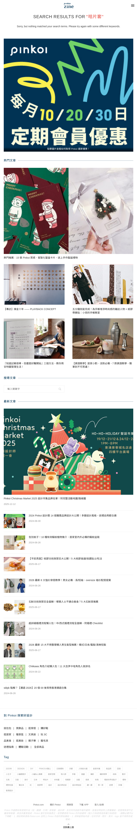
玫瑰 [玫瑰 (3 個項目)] (127, 781)
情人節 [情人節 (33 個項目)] (80, 775)
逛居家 (7, 734)
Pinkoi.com (38, 808)
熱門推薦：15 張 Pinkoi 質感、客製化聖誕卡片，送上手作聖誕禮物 (41, 257)
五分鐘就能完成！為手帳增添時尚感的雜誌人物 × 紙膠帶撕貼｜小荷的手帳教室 (102, 311)
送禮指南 (9, 746)
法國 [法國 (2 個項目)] (106, 781)
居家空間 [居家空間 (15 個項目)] (67, 775)
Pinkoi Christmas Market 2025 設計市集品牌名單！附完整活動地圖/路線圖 (45, 498)
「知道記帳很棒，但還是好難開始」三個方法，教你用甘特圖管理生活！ (34, 365)
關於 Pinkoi (55, 808)
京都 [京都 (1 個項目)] (77, 769)
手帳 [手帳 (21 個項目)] (91, 775)
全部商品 (39, 746)
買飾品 (20, 728)
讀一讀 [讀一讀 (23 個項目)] (9, 793)
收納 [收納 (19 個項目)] (8, 781)
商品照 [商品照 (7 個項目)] (119, 769)
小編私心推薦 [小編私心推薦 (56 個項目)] (50, 775)
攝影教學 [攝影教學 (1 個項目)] (124, 775)
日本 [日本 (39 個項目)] (59, 781)
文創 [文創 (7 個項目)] (39, 781)
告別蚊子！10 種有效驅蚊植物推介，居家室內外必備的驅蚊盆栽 (64, 537)
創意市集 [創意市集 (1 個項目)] (105, 769)
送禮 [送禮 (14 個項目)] (32, 793)
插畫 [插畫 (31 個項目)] (101, 775)
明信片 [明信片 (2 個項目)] (70, 781)
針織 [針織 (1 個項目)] (43, 793)
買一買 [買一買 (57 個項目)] (21, 793)
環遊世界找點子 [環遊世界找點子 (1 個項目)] (13, 787)
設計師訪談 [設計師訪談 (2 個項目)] (98, 787)
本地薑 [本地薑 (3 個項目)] (83, 781)
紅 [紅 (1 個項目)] (64, 787)
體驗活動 (24, 746)
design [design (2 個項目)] (22, 769)
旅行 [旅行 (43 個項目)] (49, 781)
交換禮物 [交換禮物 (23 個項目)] (65, 769)
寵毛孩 (44, 740)
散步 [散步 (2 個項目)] (18, 781)
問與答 (70, 808)
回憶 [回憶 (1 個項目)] (8, 775)
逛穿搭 (32, 728)
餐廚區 (20, 734)
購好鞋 (44, 728)
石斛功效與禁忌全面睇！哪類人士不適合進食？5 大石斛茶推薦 (63, 601)
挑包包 (7, 728)
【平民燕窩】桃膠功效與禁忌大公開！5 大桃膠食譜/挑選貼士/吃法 (65, 558)
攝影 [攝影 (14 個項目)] (112, 775)
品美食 (7, 740)
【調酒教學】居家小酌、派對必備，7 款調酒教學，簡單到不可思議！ (102, 365)
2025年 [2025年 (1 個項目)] (9, 769)
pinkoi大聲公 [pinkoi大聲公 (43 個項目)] (48, 769)
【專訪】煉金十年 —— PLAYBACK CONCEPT (30, 309)
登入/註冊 (99, 808)
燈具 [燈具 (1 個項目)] (116, 781)
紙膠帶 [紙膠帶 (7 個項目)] (74, 787)
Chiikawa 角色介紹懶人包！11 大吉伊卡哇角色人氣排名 (59, 666)
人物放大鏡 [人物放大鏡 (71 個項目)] (90, 769)
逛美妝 (20, 740)
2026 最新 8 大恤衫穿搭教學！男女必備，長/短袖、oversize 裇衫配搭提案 (70, 580)
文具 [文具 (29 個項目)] (29, 781)
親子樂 (32, 740)
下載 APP (83, 808)
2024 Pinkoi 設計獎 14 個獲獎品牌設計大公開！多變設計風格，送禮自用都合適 (72, 515)
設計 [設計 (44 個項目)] (85, 787)
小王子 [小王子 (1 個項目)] (19, 775)
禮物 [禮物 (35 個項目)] (28, 787)
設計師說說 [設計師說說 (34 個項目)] (115, 787)
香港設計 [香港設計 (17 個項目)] (55, 793)
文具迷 (32, 734)
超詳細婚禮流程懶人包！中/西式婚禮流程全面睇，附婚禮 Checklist (66, 623)
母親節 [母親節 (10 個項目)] (95, 781)
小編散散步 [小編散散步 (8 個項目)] (33, 775)
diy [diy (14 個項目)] (34, 769)
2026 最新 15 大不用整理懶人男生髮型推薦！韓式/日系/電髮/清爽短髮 (67, 644)
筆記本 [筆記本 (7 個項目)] (53, 787)
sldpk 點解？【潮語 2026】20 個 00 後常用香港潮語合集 (35, 687)
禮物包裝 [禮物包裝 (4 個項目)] (40, 787)
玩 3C (44, 734)
